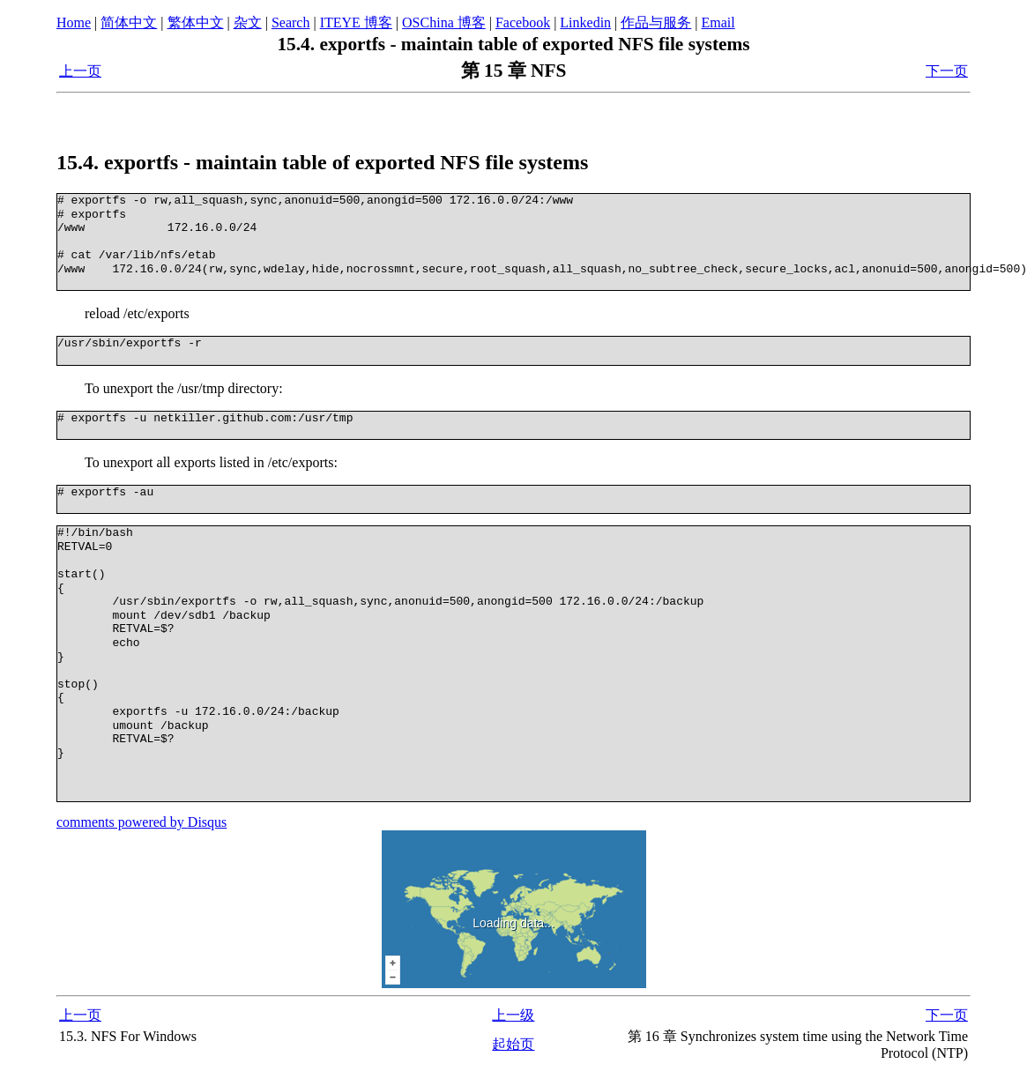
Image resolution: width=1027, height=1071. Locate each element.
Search (291, 22)
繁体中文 (195, 22)
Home (73, 22)
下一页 (947, 70)
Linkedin (585, 22)
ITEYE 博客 (356, 22)
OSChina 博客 (444, 22)
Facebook (522, 22)
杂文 (248, 22)
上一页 (80, 70)
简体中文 (128, 22)
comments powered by (141, 821)
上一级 (513, 1015)
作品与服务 (656, 22)
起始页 (513, 1044)
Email (718, 22)
